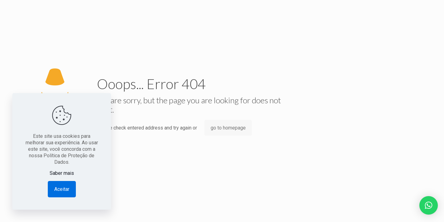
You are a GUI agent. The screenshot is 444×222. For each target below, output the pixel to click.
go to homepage (228, 128)
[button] (428, 205)
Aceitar (61, 189)
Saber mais (62, 173)
